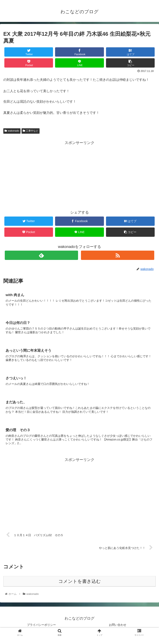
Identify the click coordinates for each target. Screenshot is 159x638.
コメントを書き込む (79, 581)
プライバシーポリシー (41, 624)
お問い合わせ (117, 624)
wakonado (12, 130)
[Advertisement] (79, 175)
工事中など (31, 130)
